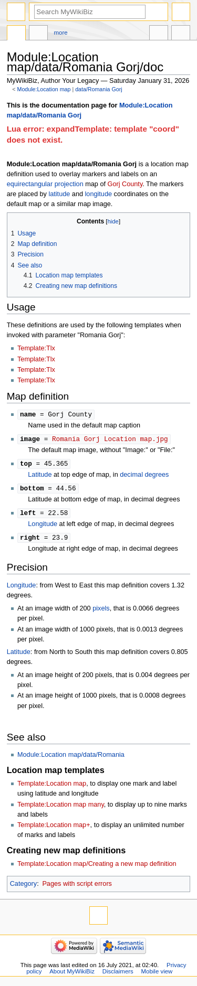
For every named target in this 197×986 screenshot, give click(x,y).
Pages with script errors (77, 887)
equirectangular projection (45, 184)
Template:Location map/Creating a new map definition (97, 867)
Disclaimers (117, 974)
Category (23, 887)
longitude (98, 194)
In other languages (159, 34)
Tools (181, 34)
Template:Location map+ (53, 828)
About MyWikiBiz (72, 974)
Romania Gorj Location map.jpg (110, 439)
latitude (59, 194)
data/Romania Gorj (98, 89)
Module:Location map (44, 89)
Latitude (39, 476)
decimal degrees (144, 476)
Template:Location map (51, 786)
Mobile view (157, 974)
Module (16, 34)
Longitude (42, 526)
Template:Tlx (36, 348)
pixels (100, 611)
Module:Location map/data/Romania (71, 758)
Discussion (38, 34)
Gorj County (125, 184)
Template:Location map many (60, 807)
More (61, 32)
